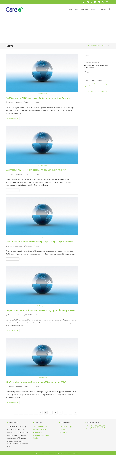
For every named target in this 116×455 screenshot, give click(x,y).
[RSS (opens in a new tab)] (103, 2)
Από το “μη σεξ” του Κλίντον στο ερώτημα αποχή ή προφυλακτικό (39, 241)
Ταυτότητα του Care (40, 426)
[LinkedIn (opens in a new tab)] (99, 2)
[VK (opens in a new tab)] (95, 2)
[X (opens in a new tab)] (83, 2)
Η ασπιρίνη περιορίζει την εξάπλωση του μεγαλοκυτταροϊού (36, 170)
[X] (87, 427)
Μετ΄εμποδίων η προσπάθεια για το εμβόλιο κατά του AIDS (36, 382)
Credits (35, 438)
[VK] (104, 427)
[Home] (88, 45)
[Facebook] (92, 427)
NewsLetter (63, 432)
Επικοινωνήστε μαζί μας (67, 426)
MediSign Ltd (48, 453)
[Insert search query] (97, 56)
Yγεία (37, 102)
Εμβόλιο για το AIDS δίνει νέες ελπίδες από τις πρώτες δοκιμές (38, 98)
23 (70, 413)
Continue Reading (13, 119)
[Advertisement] (58, 29)
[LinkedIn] (96, 427)
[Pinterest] (100, 427)
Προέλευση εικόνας (42, 93)
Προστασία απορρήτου (41, 435)
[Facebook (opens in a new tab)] (88, 2)
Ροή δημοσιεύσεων (39, 429)
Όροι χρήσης (37, 432)
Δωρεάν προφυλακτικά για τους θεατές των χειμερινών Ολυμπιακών (40, 310)
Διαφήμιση (63, 429)
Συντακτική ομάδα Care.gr (15, 102)
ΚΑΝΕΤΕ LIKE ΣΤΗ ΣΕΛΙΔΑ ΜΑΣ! (96, 91)
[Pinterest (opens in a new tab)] (91, 2)
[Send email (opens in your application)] (106, 2)
